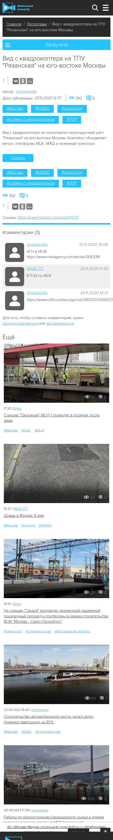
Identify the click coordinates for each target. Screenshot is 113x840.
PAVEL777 (35, 268)
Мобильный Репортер (18, 8)
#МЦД (39, 430)
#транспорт (72, 108)
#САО (26, 430)
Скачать (18, 157)
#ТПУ (72, 119)
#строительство (38, 631)
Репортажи (37, 24)
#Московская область (72, 631)
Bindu (17, 409)
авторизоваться (60, 323)
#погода (28, 525)
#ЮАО (27, 731)
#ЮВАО (42, 108)
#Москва (15, 108)
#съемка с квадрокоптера (31, 119)
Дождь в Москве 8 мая (24, 515)
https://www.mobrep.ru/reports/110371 (48, 217)
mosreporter (26, 91)
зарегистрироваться (20, 323)
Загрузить (56, 45)
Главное (14, 24)
